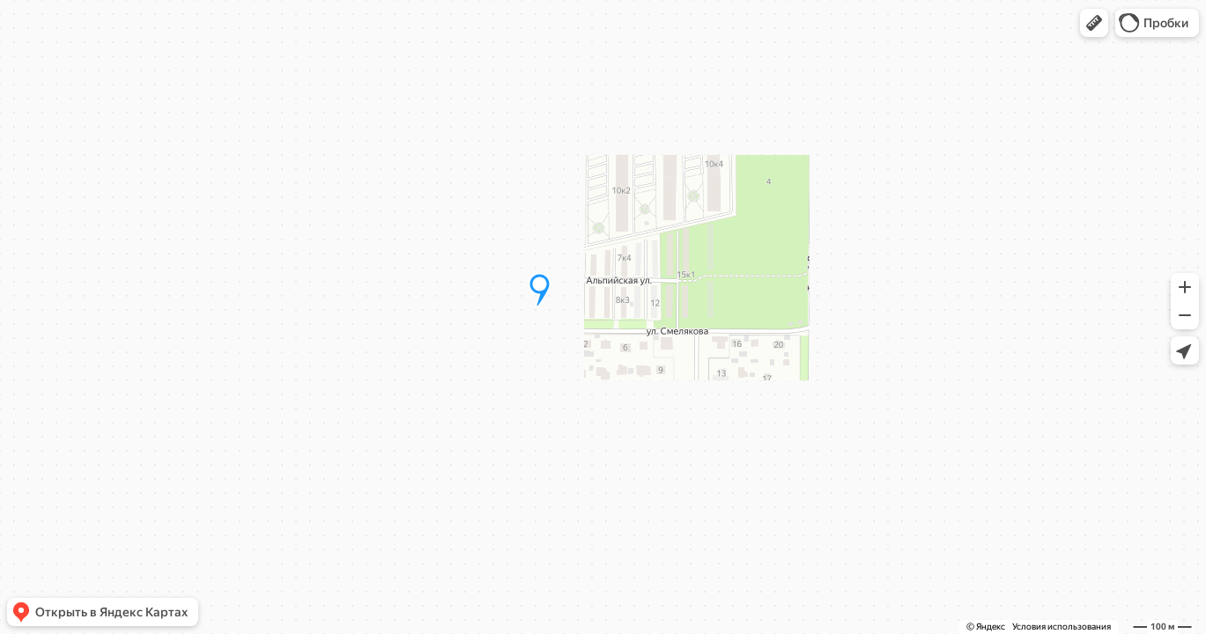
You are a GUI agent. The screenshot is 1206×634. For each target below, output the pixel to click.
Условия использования (1061, 626)
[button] (1094, 23)
